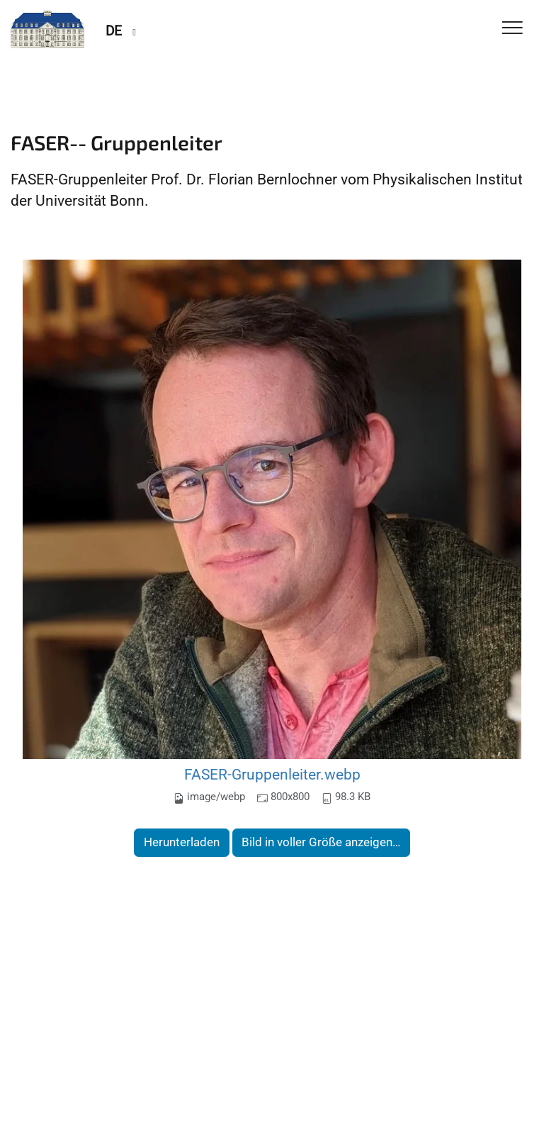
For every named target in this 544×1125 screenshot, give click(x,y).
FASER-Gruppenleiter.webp (272, 774)
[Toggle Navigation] (512, 28)
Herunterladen (182, 842)
